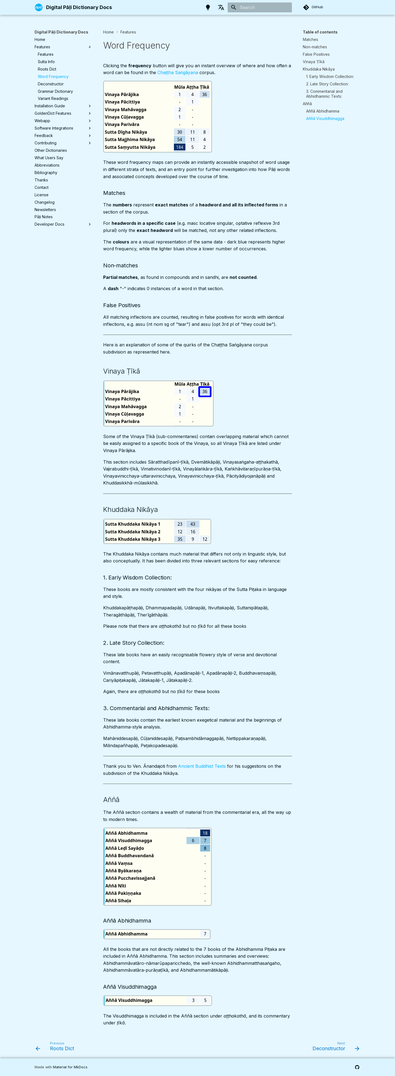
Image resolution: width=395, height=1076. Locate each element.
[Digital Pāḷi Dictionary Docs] (38, 7)
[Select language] (221, 7)
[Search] (260, 7)
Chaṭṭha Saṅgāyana (177, 72)
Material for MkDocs (70, 1067)
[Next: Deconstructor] (334, 1047)
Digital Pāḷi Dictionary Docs (61, 32)
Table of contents (320, 32)
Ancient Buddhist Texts (202, 766)
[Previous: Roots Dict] (56, 1047)
